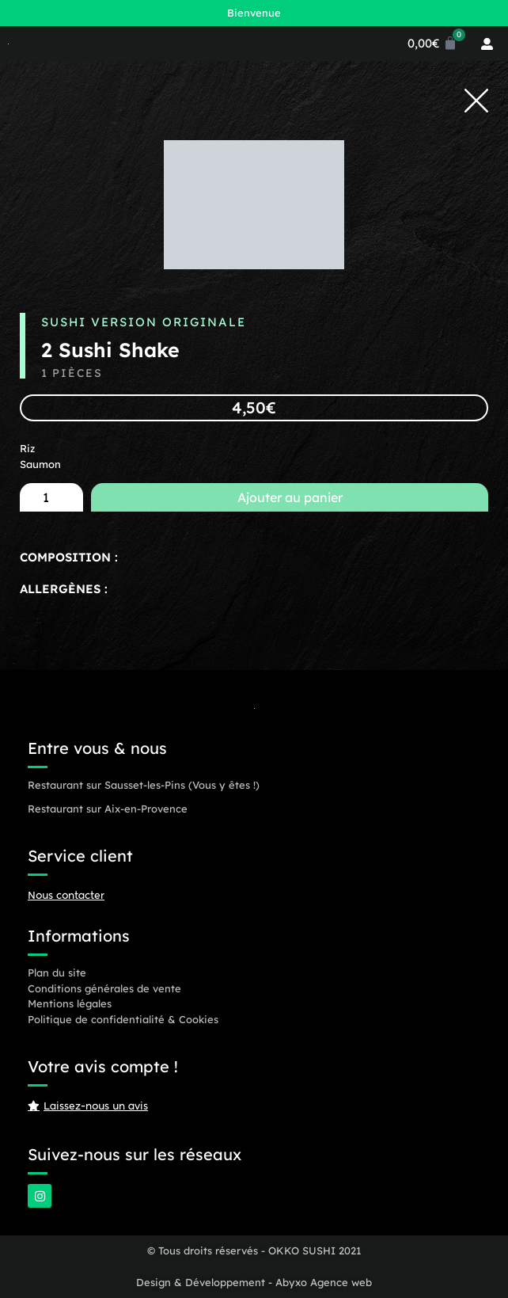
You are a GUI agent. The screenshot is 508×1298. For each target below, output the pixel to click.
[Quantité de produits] (51, 497)
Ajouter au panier (290, 497)
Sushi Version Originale (143, 321)
